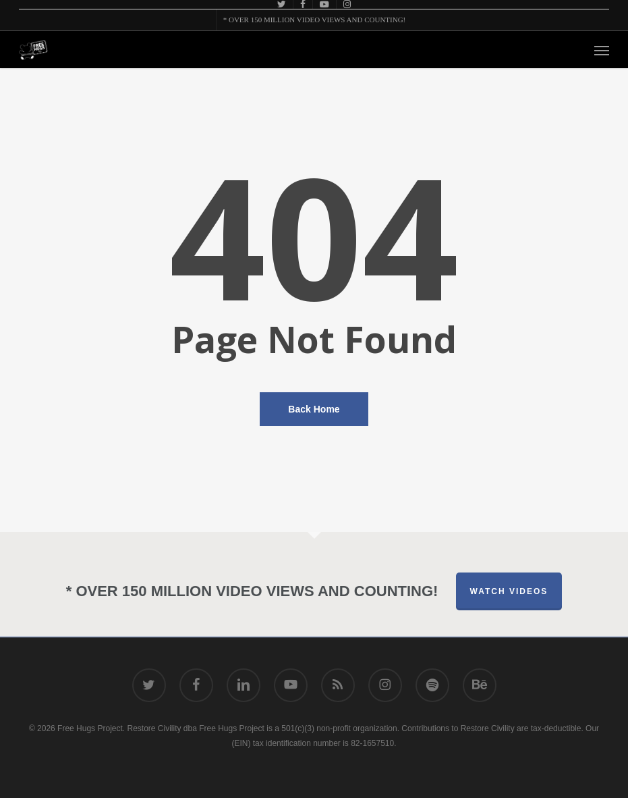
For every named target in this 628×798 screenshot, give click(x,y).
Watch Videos (509, 591)
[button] (601, 50)
